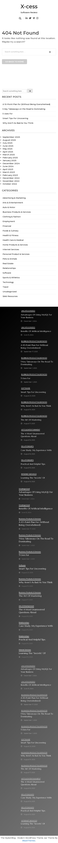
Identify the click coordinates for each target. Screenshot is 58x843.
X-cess (29, 6)
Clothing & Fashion (12, 217)
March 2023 (9, 172)
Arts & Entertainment (13, 202)
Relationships (9, 268)
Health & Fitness (10, 235)
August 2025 (9, 140)
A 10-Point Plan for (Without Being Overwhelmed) (26, 104)
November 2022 (11, 181)
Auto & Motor (9, 207)
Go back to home (14, 61)
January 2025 (9, 160)
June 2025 (8, 146)
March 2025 (9, 154)
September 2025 (11, 137)
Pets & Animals (10, 259)
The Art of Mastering (31, 420)
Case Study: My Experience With (36, 450)
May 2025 (7, 149)
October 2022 (10, 184)
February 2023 (10, 175)
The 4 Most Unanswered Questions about (32, 435)
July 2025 (7, 143)
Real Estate (8, 263)
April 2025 (8, 151)
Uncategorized (9, 291)
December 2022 (11, 178)
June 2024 (8, 166)
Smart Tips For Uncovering (15, 118)
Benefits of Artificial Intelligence (36, 331)
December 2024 (11, 163)
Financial (7, 226)
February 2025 (10, 157)
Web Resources (10, 296)
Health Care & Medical (13, 240)
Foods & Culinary (10, 231)
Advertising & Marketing (14, 198)
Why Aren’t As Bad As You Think (18, 123)
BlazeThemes (28, 840)
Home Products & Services (15, 245)
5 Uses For (8, 114)
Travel (5, 287)
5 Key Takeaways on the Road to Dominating (24, 109)
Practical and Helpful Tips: (33, 464)
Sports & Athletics (11, 277)
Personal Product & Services (16, 254)
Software (7, 273)
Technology (8, 282)
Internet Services (11, 249)
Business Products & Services (17, 212)
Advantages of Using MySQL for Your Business (36, 316)
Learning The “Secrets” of (33, 478)
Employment (9, 221)
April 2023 (8, 169)
